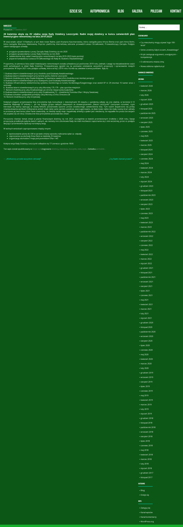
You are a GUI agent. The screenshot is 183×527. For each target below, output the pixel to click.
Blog (121, 11)
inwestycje (64, 151)
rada (79, 151)
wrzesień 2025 (147, 120)
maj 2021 (144, 302)
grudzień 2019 (147, 375)
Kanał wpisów (147, 514)
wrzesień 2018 (147, 434)
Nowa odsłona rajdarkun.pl (152, 68)
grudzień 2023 (147, 188)
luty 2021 (145, 316)
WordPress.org (147, 524)
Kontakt (175, 11)
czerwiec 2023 (147, 215)
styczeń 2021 (146, 320)
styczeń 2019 (146, 416)
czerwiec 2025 (147, 133)
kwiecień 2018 (147, 457)
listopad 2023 (146, 193)
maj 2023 (144, 220)
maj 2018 (144, 452)
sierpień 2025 (146, 124)
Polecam (156, 11)
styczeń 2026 (146, 102)
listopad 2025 (146, 111)
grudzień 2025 (147, 106)
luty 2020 (145, 370)
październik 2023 (148, 197)
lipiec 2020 (145, 347)
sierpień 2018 (146, 438)
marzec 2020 (146, 366)
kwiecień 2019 (147, 402)
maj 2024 (144, 165)
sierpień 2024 (146, 156)
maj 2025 (144, 138)
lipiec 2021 (145, 293)
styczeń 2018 (146, 470)
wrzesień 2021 (147, 284)
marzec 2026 (146, 93)
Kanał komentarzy (149, 519)
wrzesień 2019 (147, 379)
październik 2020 (148, 334)
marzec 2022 (146, 261)
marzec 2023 (146, 229)
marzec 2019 (146, 407)
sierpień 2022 (146, 243)
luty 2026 (145, 97)
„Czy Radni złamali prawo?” (122, 161)
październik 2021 (148, 279)
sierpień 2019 (146, 384)
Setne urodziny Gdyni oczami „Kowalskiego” (160, 52)
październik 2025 (148, 115)
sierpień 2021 (146, 288)
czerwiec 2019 (147, 393)
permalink (100, 151)
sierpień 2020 (146, 343)
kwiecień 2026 (147, 88)
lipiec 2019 (145, 388)
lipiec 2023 (145, 211)
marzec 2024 (146, 174)
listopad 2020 (146, 329)
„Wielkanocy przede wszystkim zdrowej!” (22, 161)
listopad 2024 (146, 152)
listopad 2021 (146, 275)
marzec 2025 (146, 147)
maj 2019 (144, 398)
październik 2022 (148, 234)
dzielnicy (55, 151)
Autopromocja (99, 11)
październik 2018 (148, 429)
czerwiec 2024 (147, 161)
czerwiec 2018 (147, 448)
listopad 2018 (146, 425)
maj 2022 (144, 252)
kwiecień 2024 (147, 170)
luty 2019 (145, 411)
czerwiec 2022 (147, 247)
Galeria (137, 11)
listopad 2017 (146, 479)
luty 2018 (145, 466)
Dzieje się (76, 11)
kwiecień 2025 (147, 143)
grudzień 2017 (147, 475)
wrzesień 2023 (147, 202)
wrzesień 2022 (147, 238)
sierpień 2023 (146, 206)
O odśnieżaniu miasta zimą (152, 64)
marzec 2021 (146, 311)
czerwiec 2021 (147, 297)
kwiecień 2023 (147, 225)
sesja (84, 151)
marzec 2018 (146, 461)
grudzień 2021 (147, 270)
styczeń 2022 (146, 265)
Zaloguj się (145, 510)
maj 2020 (144, 357)
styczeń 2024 (146, 184)
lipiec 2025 (145, 129)
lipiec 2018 (145, 443)
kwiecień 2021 (147, 306)
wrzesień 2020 (147, 338)
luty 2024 (145, 179)
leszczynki (73, 151)
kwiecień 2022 (147, 256)
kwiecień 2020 (147, 361)
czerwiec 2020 (147, 352)
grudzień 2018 (147, 420)
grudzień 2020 (147, 325)
